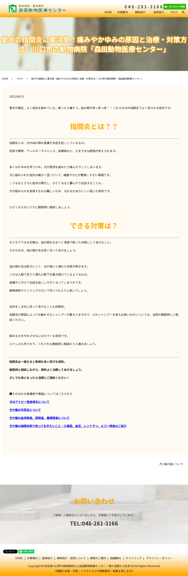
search (184, 12)
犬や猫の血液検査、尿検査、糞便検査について (39, 418)
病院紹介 (140, 12)
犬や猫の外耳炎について (25, 410)
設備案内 (115, 558)
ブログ (174, 12)
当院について (78, 558)
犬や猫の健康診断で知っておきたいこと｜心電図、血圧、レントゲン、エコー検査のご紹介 (68, 426)
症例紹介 (159, 12)
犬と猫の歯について (171, 464)
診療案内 (122, 12)
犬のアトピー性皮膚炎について (29, 402)
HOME (108, 12)
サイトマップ (134, 558)
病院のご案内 (98, 558)
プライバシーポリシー (159, 558)
